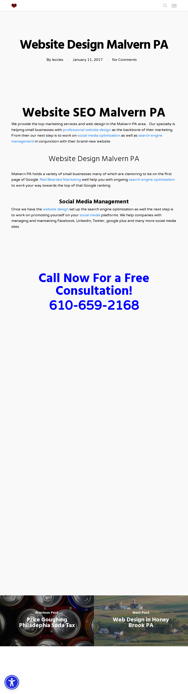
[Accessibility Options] (12, 682)
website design (56, 209)
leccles (57, 59)
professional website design (87, 130)
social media (90, 215)
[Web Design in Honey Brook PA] (141, 620)
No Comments (124, 59)
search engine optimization (152, 179)
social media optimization (99, 135)
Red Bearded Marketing (60, 179)
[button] (174, 5)
